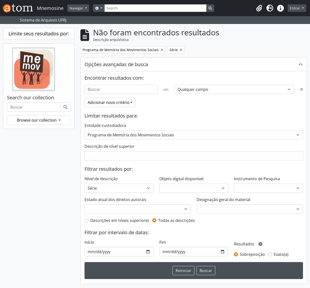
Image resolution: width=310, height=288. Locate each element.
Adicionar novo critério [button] (109, 102)
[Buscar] (65, 107)
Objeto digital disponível (181, 178)
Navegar (77, 8)
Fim (162, 242)
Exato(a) (281, 254)
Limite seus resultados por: (38, 33)
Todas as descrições (176, 220)
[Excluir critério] (301, 89)
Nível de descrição (101, 178)
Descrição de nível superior (109, 146)
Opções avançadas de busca (116, 64)
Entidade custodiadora (105, 125)
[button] (259, 8)
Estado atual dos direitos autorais (115, 199)
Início (89, 242)
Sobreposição (252, 254)
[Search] (155, 8)
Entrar (295, 8)
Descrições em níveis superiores (119, 220)
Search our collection (30, 98)
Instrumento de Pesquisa (257, 178)
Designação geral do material (223, 199)
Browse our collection (37, 120)
